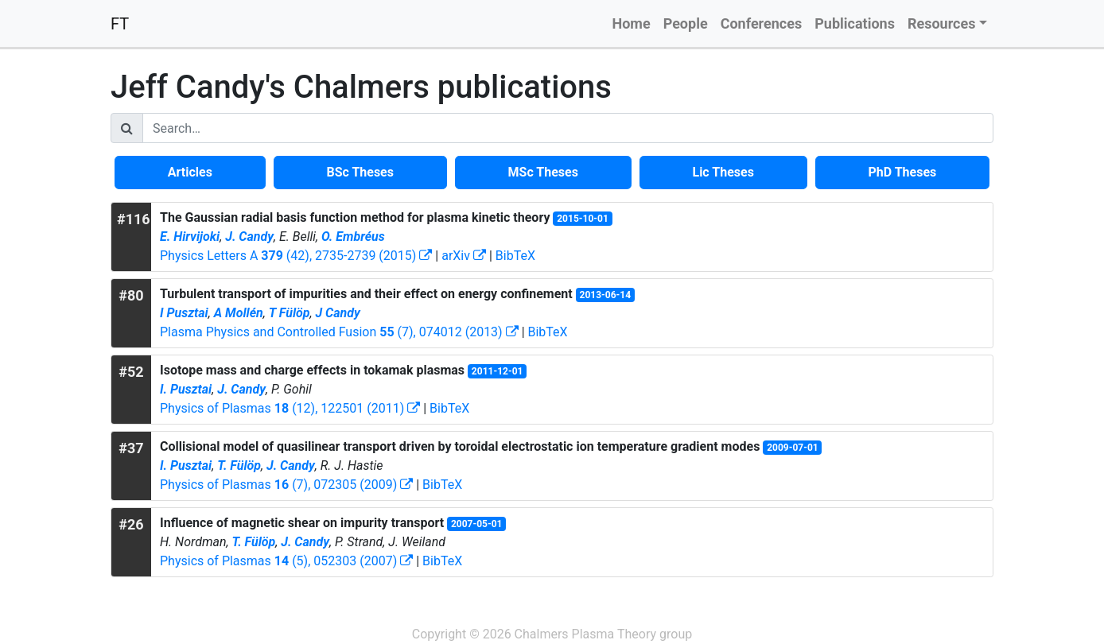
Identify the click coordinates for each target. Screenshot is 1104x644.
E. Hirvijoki (190, 236)
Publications (854, 23)
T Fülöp (289, 312)
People (685, 23)
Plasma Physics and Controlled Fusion (339, 331)
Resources (942, 23)
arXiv (463, 255)
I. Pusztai (186, 389)
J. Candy (249, 236)
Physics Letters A (296, 255)
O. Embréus (353, 236)
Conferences (762, 23)
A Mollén (238, 312)
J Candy (337, 312)
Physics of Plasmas (290, 408)
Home (631, 23)
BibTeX (515, 255)
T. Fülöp (239, 465)
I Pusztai (184, 312)
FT (120, 23)
